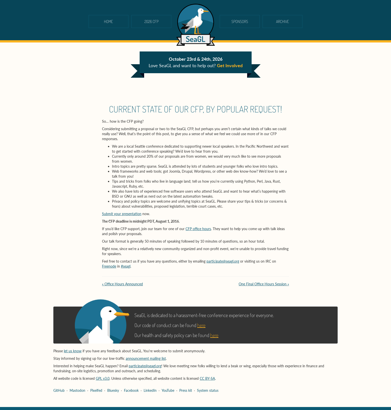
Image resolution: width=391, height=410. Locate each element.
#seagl (125, 266)
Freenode (109, 266)
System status (207, 390)
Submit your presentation (121, 214)
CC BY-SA (207, 378)
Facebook (131, 390)
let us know (73, 351)
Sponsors (239, 21)
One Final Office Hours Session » (264, 284)
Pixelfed (96, 390)
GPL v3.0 (102, 378)
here (201, 325)
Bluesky (113, 390)
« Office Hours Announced (122, 284)
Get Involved (230, 65)
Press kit (185, 390)
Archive (282, 21)
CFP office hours (198, 229)
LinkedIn (150, 390)
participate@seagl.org (222, 261)
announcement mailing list (146, 358)
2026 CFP (151, 21)
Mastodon (77, 390)
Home (108, 21)
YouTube (168, 390)
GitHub (59, 390)
